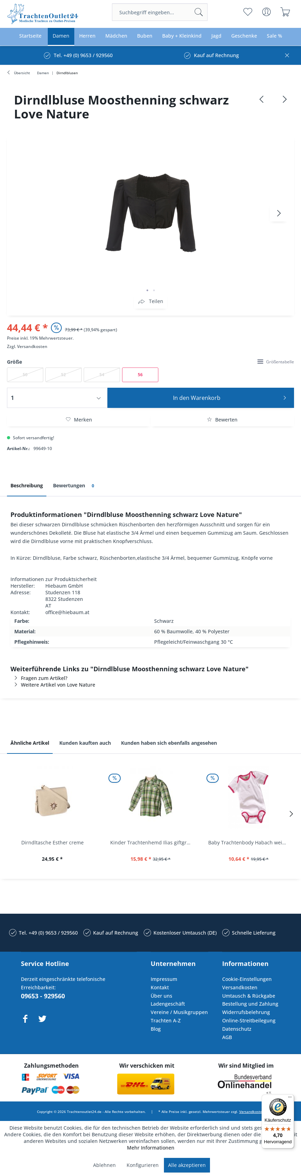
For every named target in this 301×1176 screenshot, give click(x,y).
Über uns (161, 995)
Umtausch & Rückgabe (248, 995)
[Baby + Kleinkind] (181, 36)
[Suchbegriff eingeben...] (160, 12)
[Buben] (144, 36)
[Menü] (290, 1098)
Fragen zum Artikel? (38, 678)
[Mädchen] (116, 36)
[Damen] (61, 36)
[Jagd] (216, 36)
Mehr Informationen (150, 1147)
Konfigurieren (143, 1165)
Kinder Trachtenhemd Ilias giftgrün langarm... (152, 842)
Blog (156, 1029)
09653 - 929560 (43, 996)
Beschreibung (26, 485)
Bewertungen (75, 485)
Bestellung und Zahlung (250, 1003)
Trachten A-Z (166, 1020)
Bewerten (222, 419)
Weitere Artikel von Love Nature (52, 684)
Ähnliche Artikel (29, 743)
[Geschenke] (244, 36)
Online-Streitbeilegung (249, 1020)
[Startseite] (30, 36)
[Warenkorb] (285, 12)
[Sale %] (274, 36)
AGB (227, 1037)
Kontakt (160, 987)
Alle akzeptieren (187, 1165)
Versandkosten (32, 346)
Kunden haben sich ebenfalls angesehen (169, 743)
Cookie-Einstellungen (247, 979)
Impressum (164, 979)
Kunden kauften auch (85, 743)
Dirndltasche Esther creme (52, 842)
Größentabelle (275, 362)
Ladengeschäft (168, 1003)
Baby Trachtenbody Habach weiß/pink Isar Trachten (250, 842)
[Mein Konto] (266, 12)
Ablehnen (104, 1165)
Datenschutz (236, 1029)
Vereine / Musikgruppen (179, 1012)
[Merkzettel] (248, 12)
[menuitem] (160, 12)
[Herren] (87, 36)
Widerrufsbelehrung (246, 1012)
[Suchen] (199, 12)
